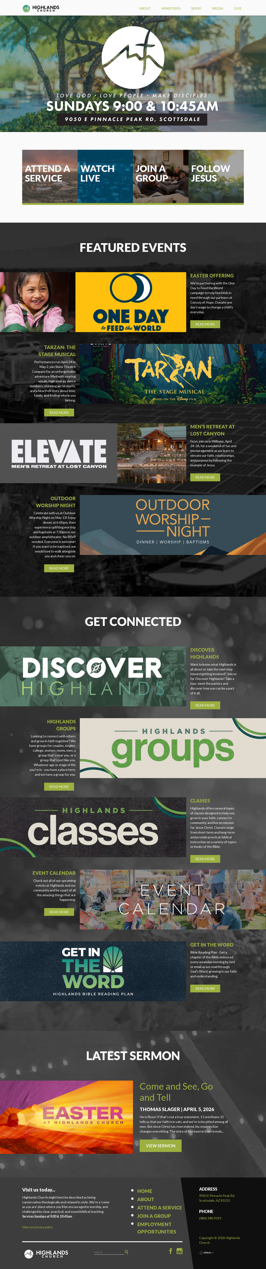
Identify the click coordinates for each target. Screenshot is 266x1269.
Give (238, 8)
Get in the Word (211, 945)
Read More (205, 324)
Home (144, 1191)
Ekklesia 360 (206, 1253)
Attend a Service (159, 1208)
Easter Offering (212, 275)
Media (217, 8)
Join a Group (154, 1216)
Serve (196, 8)
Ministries (170, 8)
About (145, 8)
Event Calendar (54, 873)
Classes (200, 801)
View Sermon (160, 1145)
